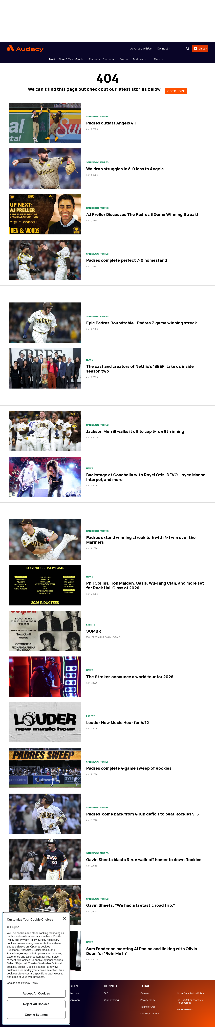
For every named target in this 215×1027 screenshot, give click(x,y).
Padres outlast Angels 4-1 (111, 120)
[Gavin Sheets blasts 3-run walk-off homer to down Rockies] (45, 857)
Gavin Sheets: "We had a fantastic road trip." (130, 902)
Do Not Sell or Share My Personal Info (190, 998)
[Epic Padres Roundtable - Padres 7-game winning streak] (45, 320)
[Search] (186, 48)
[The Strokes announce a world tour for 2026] (45, 674)
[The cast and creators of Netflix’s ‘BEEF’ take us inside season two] (45, 366)
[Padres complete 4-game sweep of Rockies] (45, 765)
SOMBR (93, 628)
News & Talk (58, 59)
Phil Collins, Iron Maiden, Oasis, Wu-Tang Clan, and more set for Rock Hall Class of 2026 (145, 583)
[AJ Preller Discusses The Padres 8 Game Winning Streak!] (45, 211)
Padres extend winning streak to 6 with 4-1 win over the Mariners (141, 537)
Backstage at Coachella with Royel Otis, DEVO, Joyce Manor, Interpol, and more (146, 474)
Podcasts (97, 59)
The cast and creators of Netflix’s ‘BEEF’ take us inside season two (140, 366)
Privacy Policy (147, 997)
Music (39, 59)
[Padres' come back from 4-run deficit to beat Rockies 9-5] (45, 811)
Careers (144, 990)
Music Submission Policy (190, 990)
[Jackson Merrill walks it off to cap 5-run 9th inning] (45, 428)
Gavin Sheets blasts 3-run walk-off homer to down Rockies (143, 857)
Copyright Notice (150, 1010)
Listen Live (73, 990)
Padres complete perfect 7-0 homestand (126, 257)
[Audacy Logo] (25, 48)
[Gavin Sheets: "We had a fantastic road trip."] (45, 902)
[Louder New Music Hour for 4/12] (45, 719)
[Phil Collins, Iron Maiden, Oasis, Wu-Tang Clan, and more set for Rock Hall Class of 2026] (45, 583)
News (89, 357)
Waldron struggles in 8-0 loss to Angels (125, 166)
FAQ (106, 990)
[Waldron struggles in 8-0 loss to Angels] (45, 166)
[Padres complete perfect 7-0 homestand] (45, 257)
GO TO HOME (176, 88)
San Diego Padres (97, 114)
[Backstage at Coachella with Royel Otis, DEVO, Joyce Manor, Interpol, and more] (45, 474)
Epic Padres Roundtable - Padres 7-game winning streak (141, 320)
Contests (116, 59)
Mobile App (73, 997)
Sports (77, 59)
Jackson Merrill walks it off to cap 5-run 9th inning (135, 428)
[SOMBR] (45, 628)
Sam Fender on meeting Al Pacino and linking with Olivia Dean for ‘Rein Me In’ (141, 948)
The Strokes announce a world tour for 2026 (129, 674)
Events (137, 59)
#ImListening (111, 997)
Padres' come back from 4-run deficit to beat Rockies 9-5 (142, 811)
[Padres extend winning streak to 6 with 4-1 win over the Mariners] (45, 537)
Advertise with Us (139, 48)
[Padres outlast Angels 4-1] (45, 120)
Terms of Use (148, 1004)
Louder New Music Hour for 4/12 (117, 720)
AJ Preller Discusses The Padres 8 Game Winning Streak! (142, 212)
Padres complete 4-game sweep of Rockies (128, 765)
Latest (90, 713)
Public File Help (185, 1006)
